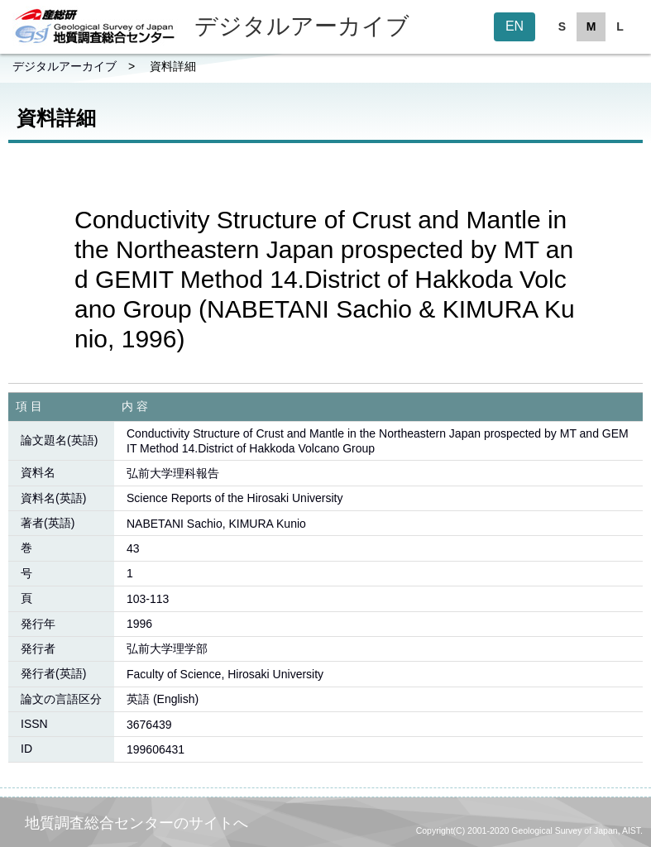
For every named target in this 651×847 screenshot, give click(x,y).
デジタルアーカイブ (64, 66)
